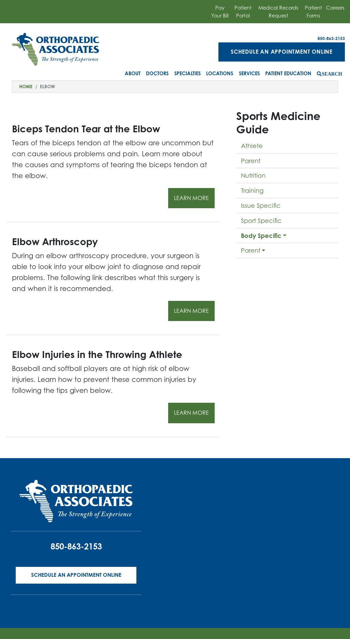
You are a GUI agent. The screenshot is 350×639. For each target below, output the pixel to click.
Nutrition (253, 175)
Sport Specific (261, 220)
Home (25, 86)
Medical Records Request (278, 11)
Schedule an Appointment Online (282, 51)
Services (249, 73)
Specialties (187, 73)
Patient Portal (243, 11)
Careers (335, 8)
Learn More (191, 198)
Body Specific (261, 235)
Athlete (252, 145)
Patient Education (288, 73)
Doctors (157, 73)
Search (332, 73)
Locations (219, 73)
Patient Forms (313, 11)
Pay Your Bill (220, 11)
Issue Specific (261, 205)
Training (252, 190)
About (132, 73)
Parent (250, 160)
